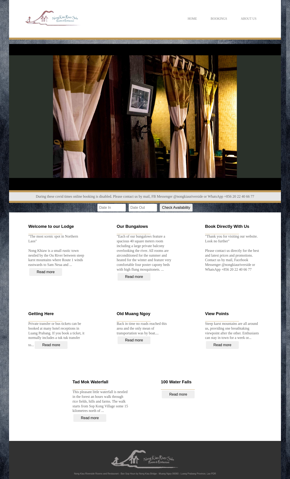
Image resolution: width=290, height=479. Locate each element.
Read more (46, 272)
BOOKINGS (219, 18)
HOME (192, 18)
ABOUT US (248, 18)
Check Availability (176, 207)
